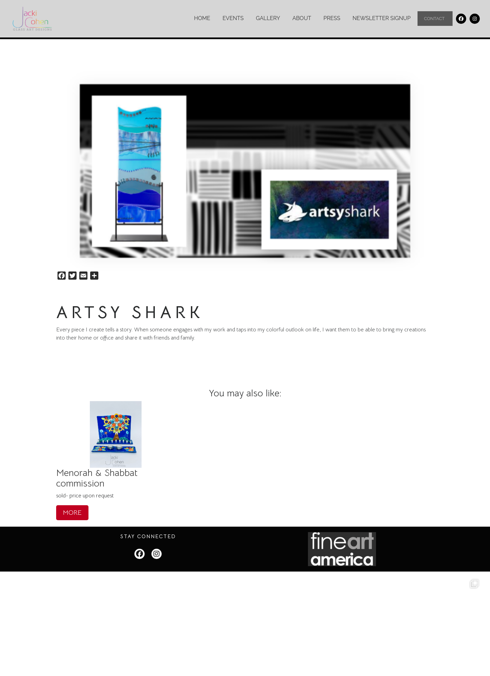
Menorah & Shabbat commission (96, 477)
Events (232, 18)
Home (202, 18)
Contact (434, 18)
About (301, 18)
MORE (72, 512)
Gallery (268, 18)
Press (331, 18)
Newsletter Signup (381, 18)
